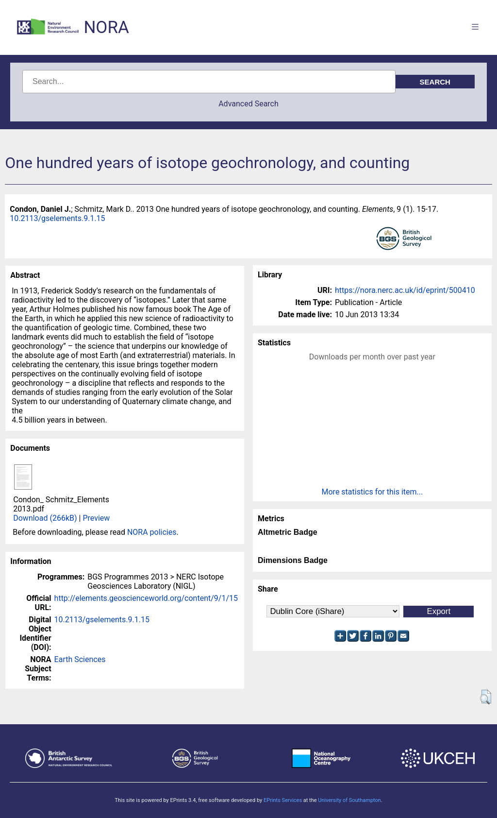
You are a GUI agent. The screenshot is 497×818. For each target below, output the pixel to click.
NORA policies (152, 532)
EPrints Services (283, 800)
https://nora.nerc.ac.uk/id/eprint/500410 (405, 290)
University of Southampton (349, 800)
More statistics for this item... (372, 491)
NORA (106, 27)
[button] (485, 697)
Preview (96, 518)
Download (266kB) (45, 518)
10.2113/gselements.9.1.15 (57, 218)
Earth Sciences (80, 659)
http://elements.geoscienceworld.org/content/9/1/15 (146, 598)
